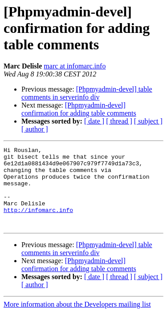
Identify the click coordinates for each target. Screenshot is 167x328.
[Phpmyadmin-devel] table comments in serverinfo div (86, 93)
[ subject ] (148, 121)
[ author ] (34, 129)
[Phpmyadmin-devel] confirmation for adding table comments (78, 109)
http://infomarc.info (38, 223)
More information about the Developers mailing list (77, 320)
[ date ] (94, 121)
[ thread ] (119, 121)
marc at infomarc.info (75, 66)
